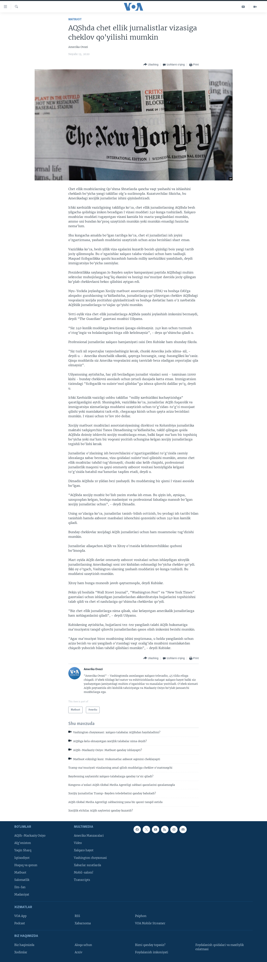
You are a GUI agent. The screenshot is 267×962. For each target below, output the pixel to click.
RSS (77, 916)
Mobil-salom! (83, 872)
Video (78, 843)
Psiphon (140, 916)
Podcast (19, 923)
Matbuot (75, 19)
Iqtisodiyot (22, 857)
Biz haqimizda (24, 945)
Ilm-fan (20, 887)
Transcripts (82, 879)
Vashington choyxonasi (90, 857)
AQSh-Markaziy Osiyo (29, 835)
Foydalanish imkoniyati (151, 952)
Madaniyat (21, 894)
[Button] (150, 64)
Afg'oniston (22, 843)
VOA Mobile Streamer (150, 923)
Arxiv (78, 952)
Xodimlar (20, 952)
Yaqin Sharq (22, 850)
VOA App (20, 916)
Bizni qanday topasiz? (150, 945)
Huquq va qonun (25, 865)
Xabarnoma (83, 923)
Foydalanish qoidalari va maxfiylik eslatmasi (219, 947)
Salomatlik (21, 879)
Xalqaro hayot (83, 850)
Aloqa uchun (83, 945)
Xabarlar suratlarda (87, 865)
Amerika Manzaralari (89, 835)
